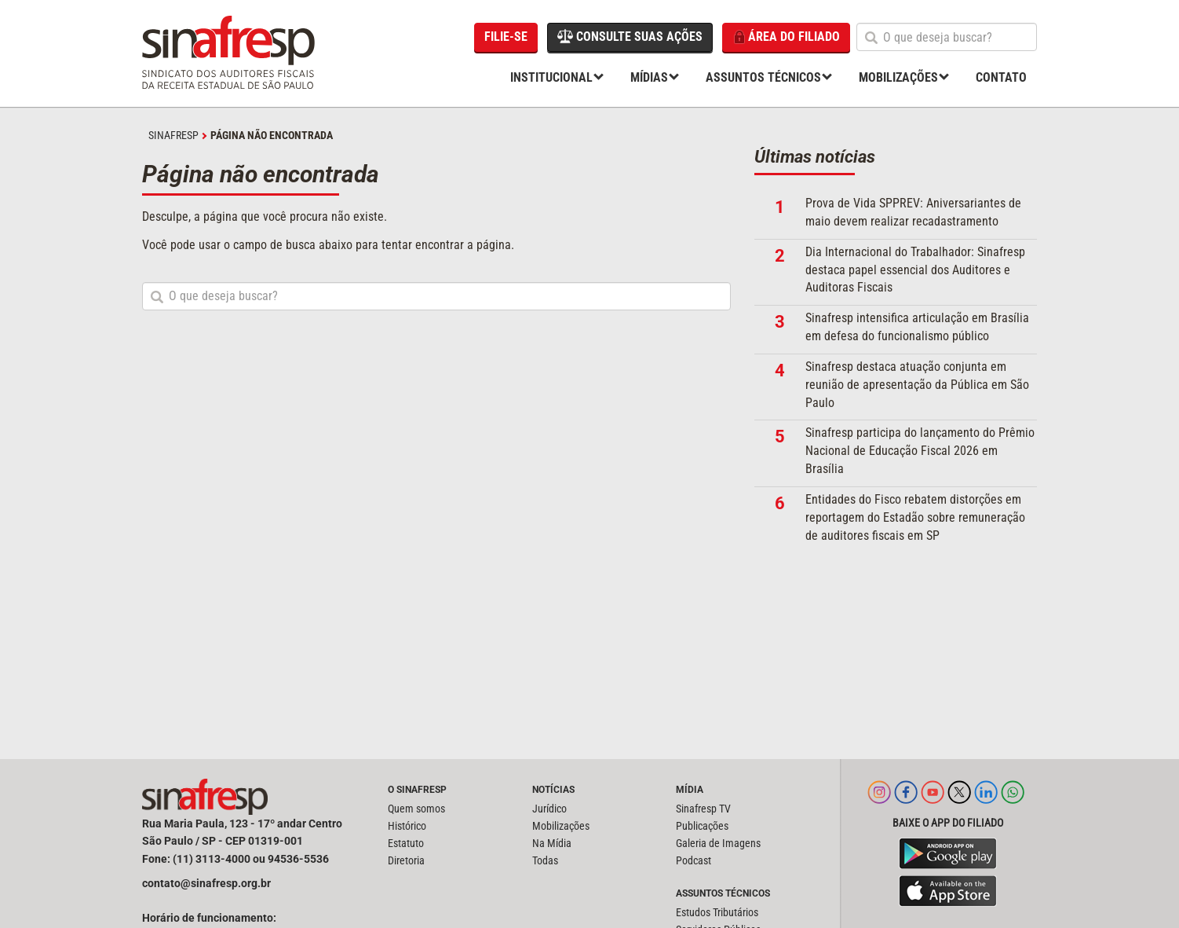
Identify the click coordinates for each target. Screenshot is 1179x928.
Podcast (693, 860)
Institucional (551, 77)
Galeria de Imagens (718, 843)
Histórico (407, 826)
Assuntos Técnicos (763, 77)
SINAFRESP (173, 135)
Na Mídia (551, 843)
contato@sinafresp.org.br (206, 883)
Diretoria (406, 860)
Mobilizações (898, 77)
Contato (1001, 77)
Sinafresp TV (703, 808)
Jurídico (549, 808)
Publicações (702, 826)
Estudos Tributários (717, 912)
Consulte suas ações (630, 36)
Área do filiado (786, 37)
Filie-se (505, 36)
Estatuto (406, 843)
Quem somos (416, 808)
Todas (545, 860)
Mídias (649, 77)
